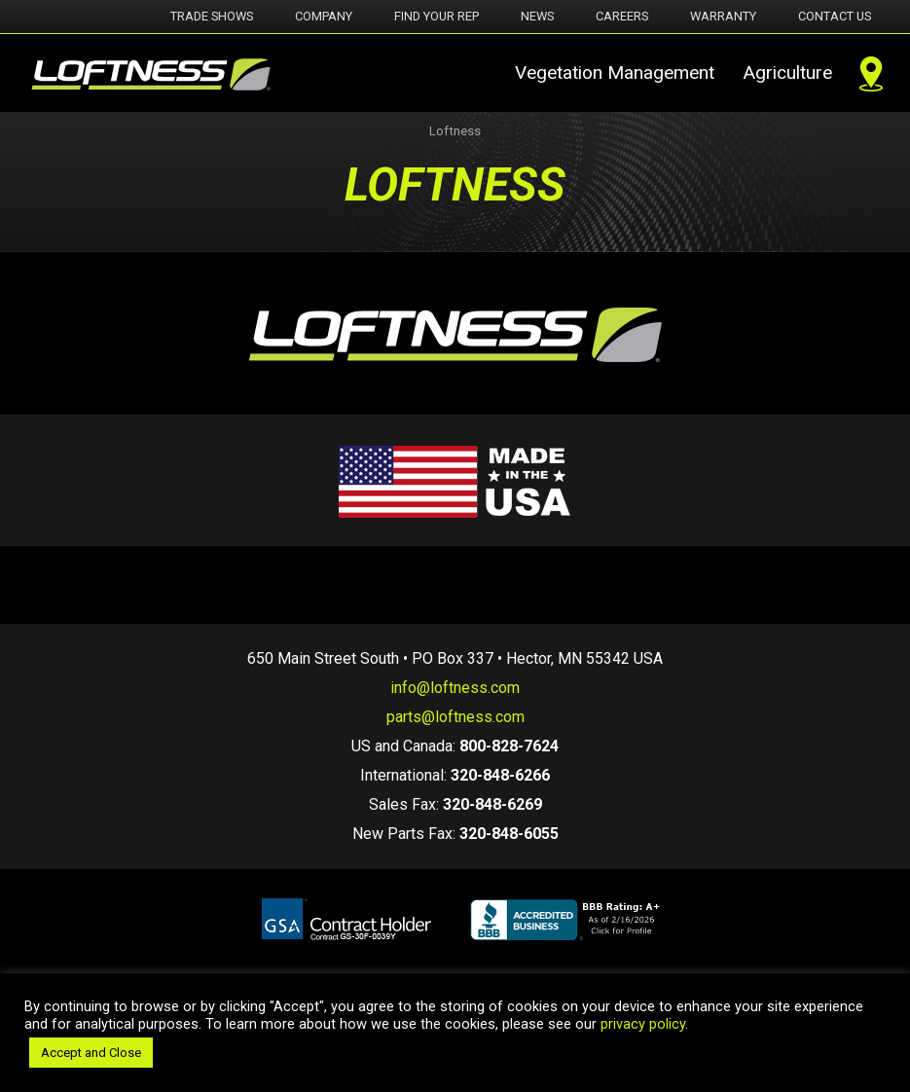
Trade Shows (211, 16)
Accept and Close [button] (91, 1052)
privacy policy (643, 1024)
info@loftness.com (455, 687)
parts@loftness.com (455, 717)
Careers (622, 16)
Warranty (723, 16)
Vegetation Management (614, 72)
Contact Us (834, 16)
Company (323, 16)
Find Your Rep (436, 16)
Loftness (455, 131)
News (537, 16)
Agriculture (787, 72)
